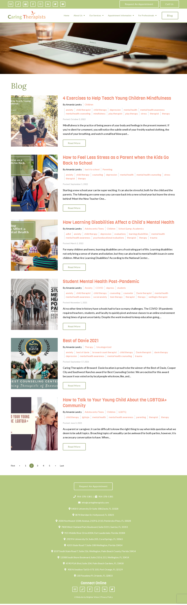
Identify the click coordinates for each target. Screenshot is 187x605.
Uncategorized (103, 347)
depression (115, 109)
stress (144, 113)
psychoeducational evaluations (108, 238)
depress (110, 288)
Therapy (89, 347)
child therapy (100, 109)
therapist (154, 113)
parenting (141, 418)
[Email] (10, 4)
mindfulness (99, 113)
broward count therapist (104, 353)
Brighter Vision (92, 598)
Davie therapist (144, 293)
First (13, 466)
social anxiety (100, 297)
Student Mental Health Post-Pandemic (101, 282)
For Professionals (146, 15)
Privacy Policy (107, 598)
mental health (130, 109)
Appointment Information (119, 15)
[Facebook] (33, 4)
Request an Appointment (139, 4)
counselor (128, 293)
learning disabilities (138, 234)
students (121, 288)
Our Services (95, 15)
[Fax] (25, 4)
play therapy (131, 113)
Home (66, 15)
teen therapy (116, 297)
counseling (97, 174)
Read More (74, 143)
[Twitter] (55, 4)
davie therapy (161, 353)
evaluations (120, 234)
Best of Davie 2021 (81, 341)
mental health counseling (78, 113)
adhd (68, 234)
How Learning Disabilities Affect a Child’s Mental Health (118, 223)
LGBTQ (122, 412)
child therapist (83, 109)
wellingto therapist (158, 297)
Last (63, 466)
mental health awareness (152, 109)
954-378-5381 (82, 497)
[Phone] (18, 4)
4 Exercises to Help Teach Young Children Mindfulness (117, 98)
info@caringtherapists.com (93, 503)
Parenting (107, 169)
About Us (78, 15)
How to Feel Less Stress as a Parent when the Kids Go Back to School (116, 160)
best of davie (82, 353)
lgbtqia (85, 418)
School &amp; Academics (131, 229)
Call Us (169, 4)
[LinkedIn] (47, 4)
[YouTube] (62, 4)
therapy (166, 113)
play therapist (115, 113)
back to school (92, 169)
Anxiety (88, 288)
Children (89, 104)
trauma (153, 238)
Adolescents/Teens (94, 229)
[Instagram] (40, 4)
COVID (99, 288)
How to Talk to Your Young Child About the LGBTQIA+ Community (115, 403)
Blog (170, 15)
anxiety (69, 109)
